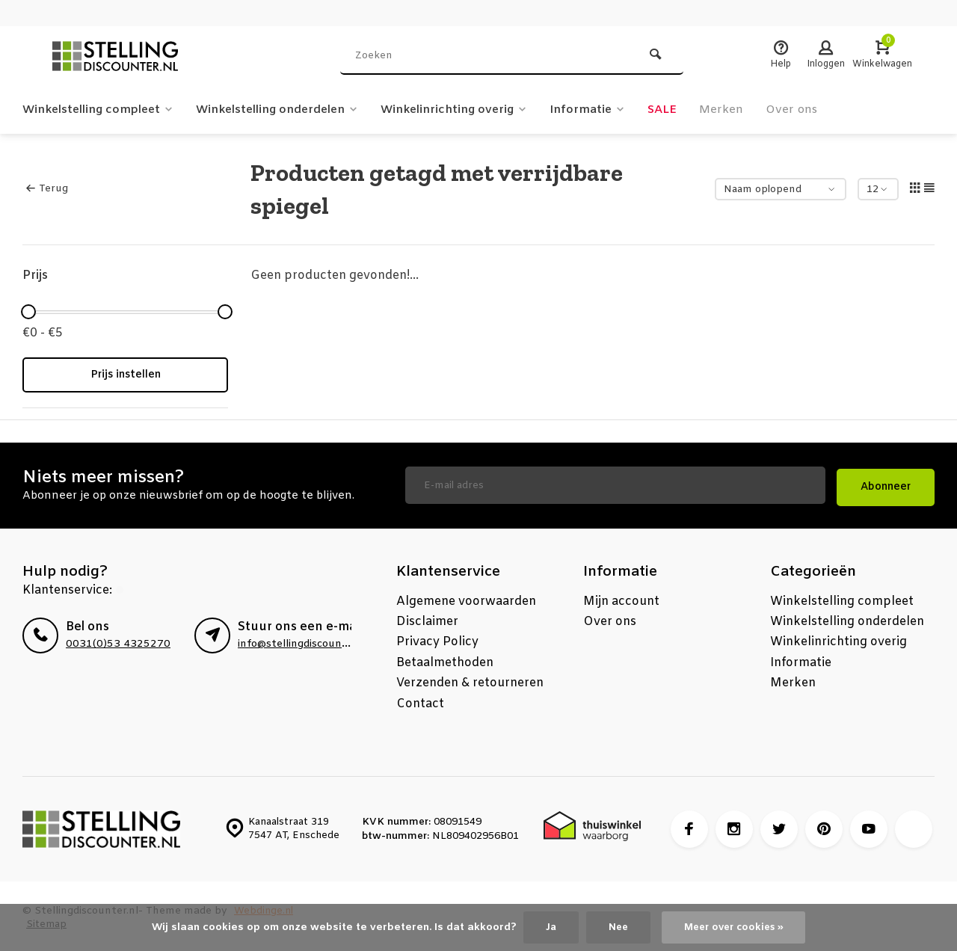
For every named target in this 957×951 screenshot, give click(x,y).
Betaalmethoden (444, 659)
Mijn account (621, 598)
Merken (751, 109)
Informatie (614, 109)
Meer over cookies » (735, 927)
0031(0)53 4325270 (113, 640)
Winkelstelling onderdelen (289, 109)
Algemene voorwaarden (466, 598)
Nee (614, 927)
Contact (420, 700)
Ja (546, 927)
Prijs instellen (125, 375)
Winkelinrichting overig (475, 109)
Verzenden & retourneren (470, 679)
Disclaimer (427, 618)
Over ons (822, 109)
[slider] (28, 311)
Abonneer (886, 483)
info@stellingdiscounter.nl (303, 640)
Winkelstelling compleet (101, 109)
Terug (47, 189)
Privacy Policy (437, 638)
